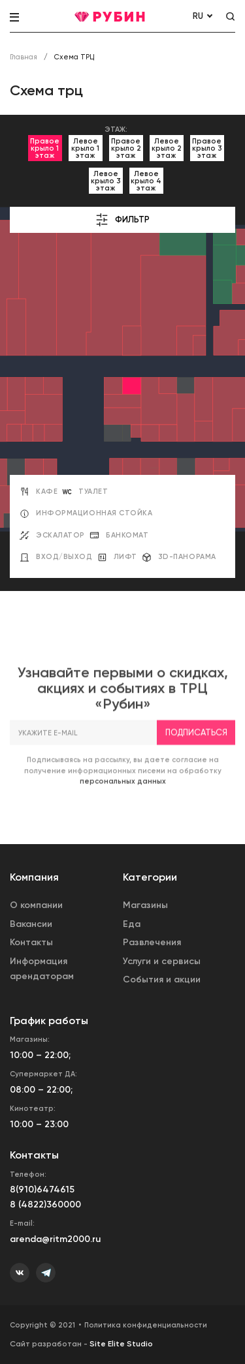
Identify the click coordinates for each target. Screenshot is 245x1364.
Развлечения (152, 942)
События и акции (162, 979)
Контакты (31, 942)
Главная (23, 57)
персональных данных (123, 796)
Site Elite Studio (121, 1343)
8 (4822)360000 (45, 1204)
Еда (131, 924)
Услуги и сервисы (162, 961)
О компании (36, 905)
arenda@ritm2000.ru (55, 1239)
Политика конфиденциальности (145, 1325)
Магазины (145, 905)
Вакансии (31, 924)
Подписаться (196, 746)
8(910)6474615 (42, 1189)
